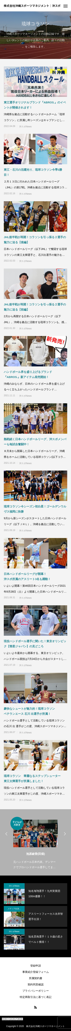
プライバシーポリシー (35, 990)
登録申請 (35, 965)
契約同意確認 (36, 984)
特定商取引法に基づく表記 (35, 997)
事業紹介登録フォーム (35, 971)
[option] (35, 843)
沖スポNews (25, 126)
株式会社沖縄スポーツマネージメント (45, 1026)
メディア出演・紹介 (16, 909)
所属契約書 (35, 978)
